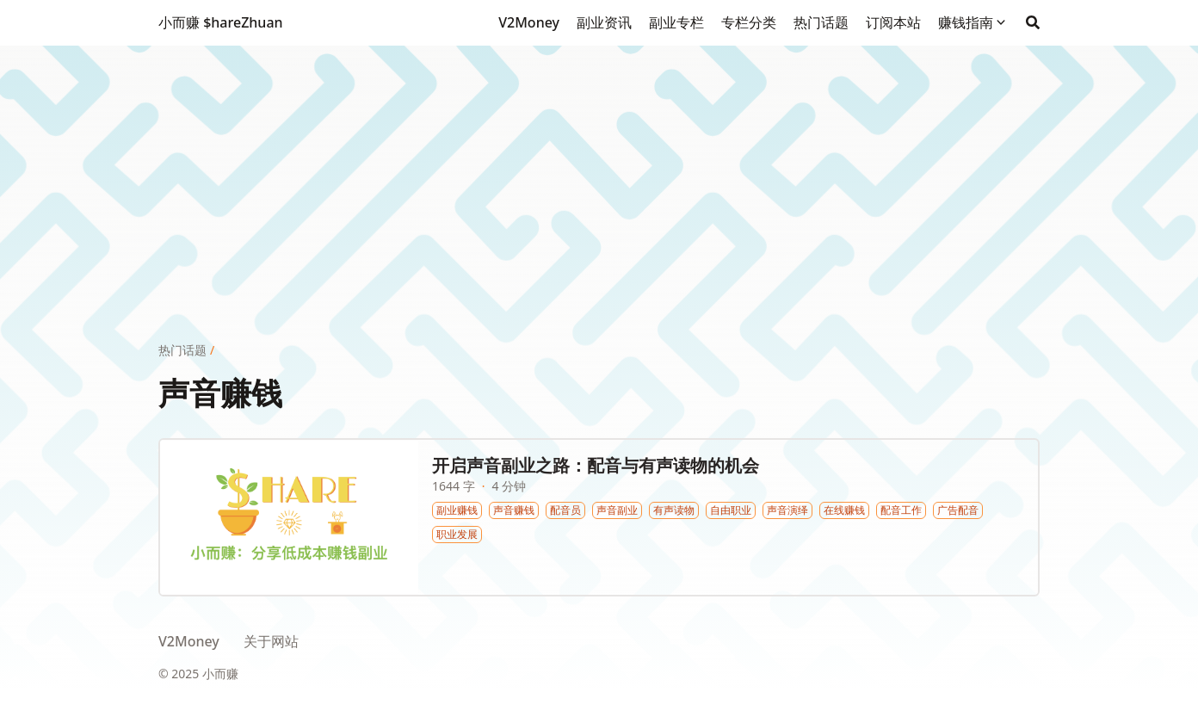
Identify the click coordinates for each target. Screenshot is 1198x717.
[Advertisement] (599, 166)
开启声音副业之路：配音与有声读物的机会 (595, 465)
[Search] (1033, 22)
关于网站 (271, 641)
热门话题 (182, 350)
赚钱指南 (965, 22)
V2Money (188, 641)
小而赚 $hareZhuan (220, 22)
